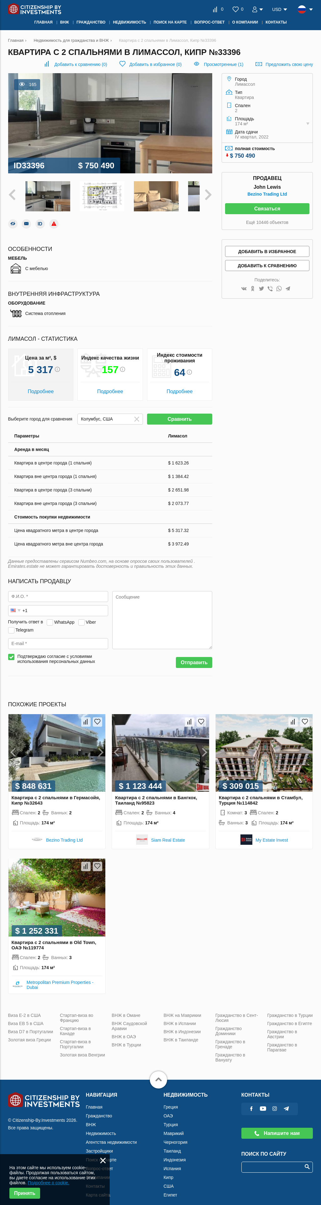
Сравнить (179, 412)
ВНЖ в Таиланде (181, 1033)
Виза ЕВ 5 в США (26, 1016)
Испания (172, 1161)
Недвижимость (101, 1126)
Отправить (194, 656)
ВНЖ (91, 1118)
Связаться (267, 208)
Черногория (175, 1135)
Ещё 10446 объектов (267, 222)
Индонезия (175, 1153)
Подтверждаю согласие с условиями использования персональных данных (56, 653)
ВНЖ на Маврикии (182, 1008)
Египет (170, 1188)
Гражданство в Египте (289, 1016)
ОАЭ (168, 1109)
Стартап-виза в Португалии (75, 1038)
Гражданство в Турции (290, 1008)
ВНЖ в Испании (180, 1016)
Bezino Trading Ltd (267, 194)
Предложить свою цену (289, 64)
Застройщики (99, 1144)
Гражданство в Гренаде (230, 1038)
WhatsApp (64, 615)
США (169, 1179)
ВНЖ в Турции (126, 1038)
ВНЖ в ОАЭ (124, 1030)
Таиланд (172, 1144)
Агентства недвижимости (111, 1135)
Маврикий (174, 1126)
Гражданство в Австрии (282, 1028)
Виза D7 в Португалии (30, 1025)
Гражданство (99, 1109)
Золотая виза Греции (29, 1033)
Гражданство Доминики (228, 1024)
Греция (171, 1100)
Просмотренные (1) (223, 64)
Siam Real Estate (168, 833)
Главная (94, 1100)
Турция (171, 1118)
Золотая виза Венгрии (82, 1048)
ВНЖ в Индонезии (182, 1025)
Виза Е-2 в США (24, 1008)
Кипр (168, 1170)
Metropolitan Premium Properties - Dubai (60, 978)
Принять (24, 1193)
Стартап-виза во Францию (76, 1011)
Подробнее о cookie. (48, 1182)
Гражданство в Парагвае (282, 1041)
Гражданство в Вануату (230, 1051)
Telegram (24, 623)
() (80, 64)
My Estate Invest (271, 833)
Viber (91, 615)
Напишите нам (277, 1126)
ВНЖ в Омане (126, 1008)
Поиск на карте (101, 1153)
